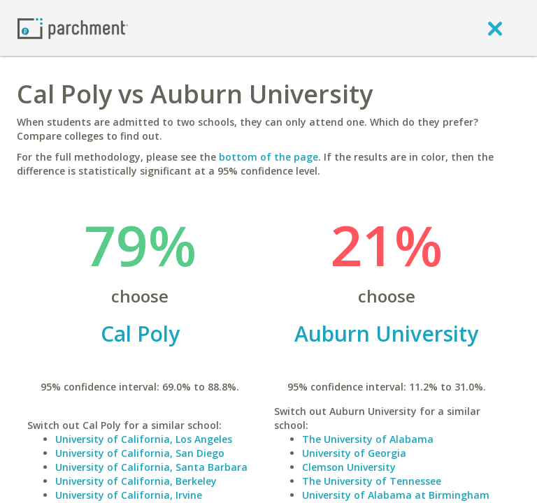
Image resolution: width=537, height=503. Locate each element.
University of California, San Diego (139, 453)
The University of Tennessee (371, 481)
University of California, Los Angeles (143, 439)
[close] (495, 28)
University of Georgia (354, 453)
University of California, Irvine (128, 495)
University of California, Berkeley (136, 481)
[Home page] (72, 27)
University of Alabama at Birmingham (395, 495)
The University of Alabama (368, 439)
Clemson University (349, 467)
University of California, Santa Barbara (151, 467)
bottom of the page (268, 156)
